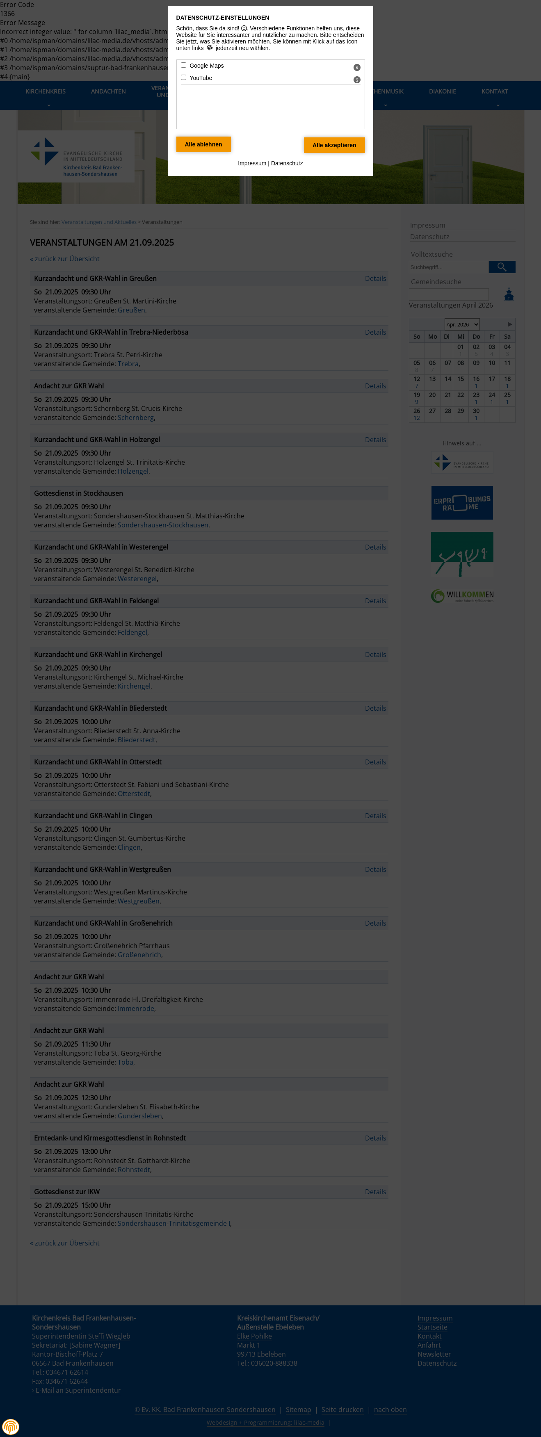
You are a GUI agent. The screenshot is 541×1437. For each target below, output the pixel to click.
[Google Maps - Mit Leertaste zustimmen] (183, 65)
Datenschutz (287, 163)
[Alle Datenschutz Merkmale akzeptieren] (334, 145)
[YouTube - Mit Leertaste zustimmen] (183, 77)
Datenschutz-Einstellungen (222, 17)
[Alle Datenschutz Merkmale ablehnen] (203, 144)
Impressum (252, 163)
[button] (10, 1427)
